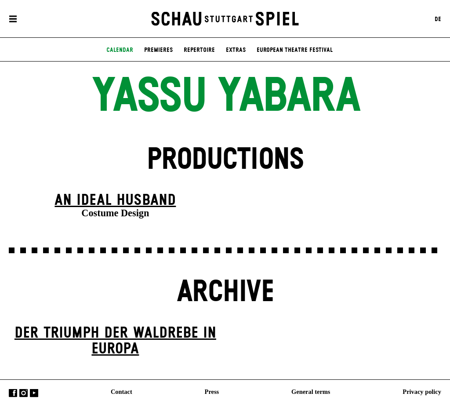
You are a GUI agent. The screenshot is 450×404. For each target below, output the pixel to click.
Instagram (23, 393)
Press (212, 391)
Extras (236, 50)
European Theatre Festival (295, 50)
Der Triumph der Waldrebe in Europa (115, 341)
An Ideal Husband (115, 200)
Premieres (158, 50)
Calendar (119, 50)
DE (438, 19)
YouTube (34, 393)
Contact (121, 391)
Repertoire (199, 50)
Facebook (13, 393)
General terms (310, 391)
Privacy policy (422, 391)
